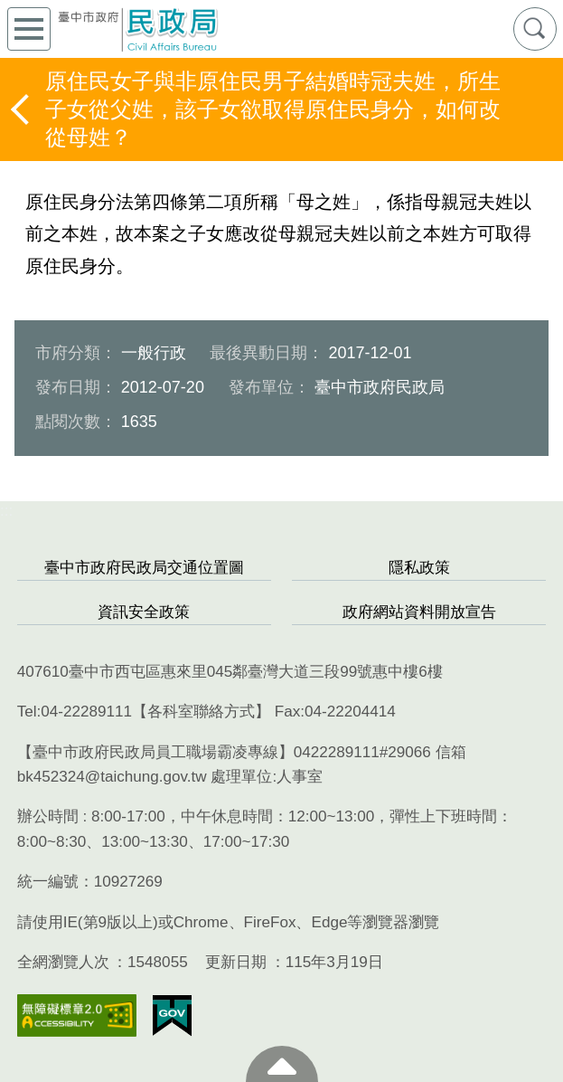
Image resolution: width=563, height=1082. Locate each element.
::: (6, 510)
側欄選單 (28, 29)
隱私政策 (419, 567)
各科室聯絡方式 (201, 711)
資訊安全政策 (144, 612)
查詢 (535, 29)
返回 (21, 109)
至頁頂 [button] (282, 1064)
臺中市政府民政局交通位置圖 (144, 567)
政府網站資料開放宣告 (419, 612)
